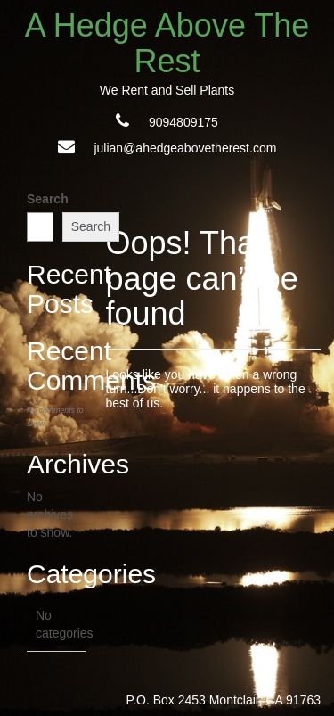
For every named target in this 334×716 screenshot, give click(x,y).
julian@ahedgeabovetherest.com (185, 148)
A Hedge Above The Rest (167, 43)
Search (48, 199)
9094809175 (183, 122)
